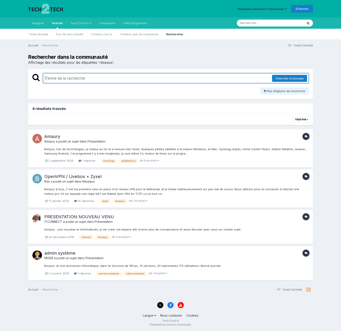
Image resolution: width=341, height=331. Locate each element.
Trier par (301, 119)
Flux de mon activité (69, 34)
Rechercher (174, 34)
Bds (47, 181)
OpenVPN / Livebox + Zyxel (73, 176)
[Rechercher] (257, 23)
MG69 (48, 258)
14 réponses (84, 201)
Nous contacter (171, 315)
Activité (57, 25)
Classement (107, 23)
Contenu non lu (101, 34)
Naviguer (38, 23)
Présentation (96, 141)
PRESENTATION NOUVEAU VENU (79, 216)
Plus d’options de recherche (284, 91)
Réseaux (88, 181)
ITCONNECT (53, 221)
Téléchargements (135, 23)
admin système (59, 253)
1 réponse (87, 160)
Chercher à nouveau (290, 78)
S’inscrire (302, 8)
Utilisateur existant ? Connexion (262, 9)
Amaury (52, 136)
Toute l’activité (38, 34)
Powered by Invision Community (170, 324)
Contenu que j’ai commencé (139, 34)
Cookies (192, 315)
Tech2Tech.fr (80, 23)
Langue (149, 315)
